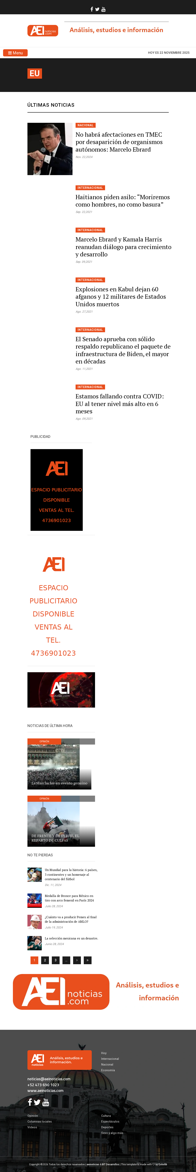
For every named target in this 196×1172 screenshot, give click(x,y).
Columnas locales (39, 1121)
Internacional (90, 187)
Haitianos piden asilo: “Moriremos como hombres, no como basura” (123, 201)
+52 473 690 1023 (43, 1085)
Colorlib (163, 1164)
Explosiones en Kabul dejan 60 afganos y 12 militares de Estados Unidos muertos (121, 296)
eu (34, 73)
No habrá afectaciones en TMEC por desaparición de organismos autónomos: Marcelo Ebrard (119, 141)
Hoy (103, 1053)
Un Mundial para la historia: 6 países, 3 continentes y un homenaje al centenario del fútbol (71, 874)
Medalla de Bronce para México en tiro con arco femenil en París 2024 (69, 898)
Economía (108, 1070)
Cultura (106, 1115)
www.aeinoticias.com (45, 1090)
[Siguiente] (77, 960)
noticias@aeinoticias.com (48, 1079)
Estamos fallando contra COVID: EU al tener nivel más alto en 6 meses (120, 403)
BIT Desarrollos (110, 1164)
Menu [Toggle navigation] (15, 52)
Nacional (86, 125)
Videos (32, 1127)
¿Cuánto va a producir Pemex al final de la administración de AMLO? (71, 919)
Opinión (32, 1115)
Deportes (107, 1127)
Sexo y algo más (112, 1133)
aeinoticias (93, 1164)
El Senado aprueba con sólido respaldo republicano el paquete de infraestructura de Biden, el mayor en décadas (123, 350)
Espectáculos (110, 1121)
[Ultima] (88, 960)
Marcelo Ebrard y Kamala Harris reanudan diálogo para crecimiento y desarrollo (123, 246)
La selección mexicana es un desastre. (71, 938)
